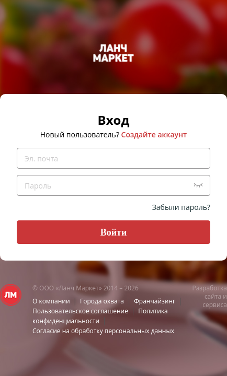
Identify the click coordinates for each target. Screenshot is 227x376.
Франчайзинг (154, 301)
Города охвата (102, 301)
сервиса (214, 304)
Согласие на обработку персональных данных (103, 330)
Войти (113, 232)
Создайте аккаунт (154, 134)
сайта (213, 296)
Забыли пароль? (181, 207)
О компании (51, 301)
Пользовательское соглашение (80, 311)
